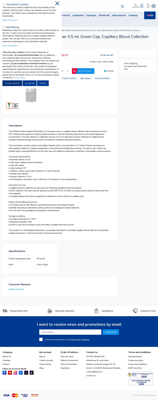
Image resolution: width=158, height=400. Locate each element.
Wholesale (104, 15)
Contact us (91, 375)
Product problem (102, 78)
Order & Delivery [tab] (69, 352)
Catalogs (133, 15)
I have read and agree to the (67, 339)
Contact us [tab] (91, 352)
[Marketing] (3, 27)
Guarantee (65, 368)
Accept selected (12, 83)
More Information (10, 20)
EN (149, 15)
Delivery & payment (69, 360)
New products (62, 15)
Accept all (29, 83)
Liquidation (78, 15)
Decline (43, 83)
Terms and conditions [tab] (139, 352)
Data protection (135, 356)
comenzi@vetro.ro (94, 371)
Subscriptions (119, 15)
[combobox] (81, 6)
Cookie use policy (135, 360)
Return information (69, 364)
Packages (91, 15)
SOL (140, 368)
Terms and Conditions (80, 339)
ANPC (131, 368)
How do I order (67, 356)
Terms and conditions (137, 364)
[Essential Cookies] (3, 4)
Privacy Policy (19, 77)
